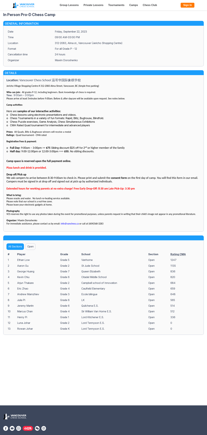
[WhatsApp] (18, 428)
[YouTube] (12, 428)
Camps (133, 5)
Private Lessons (94, 5)
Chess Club (150, 5)
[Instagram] (43, 428)
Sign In (187, 5)
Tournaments (116, 5)
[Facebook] (5, 428)
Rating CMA (178, 254)
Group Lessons (69, 5)
